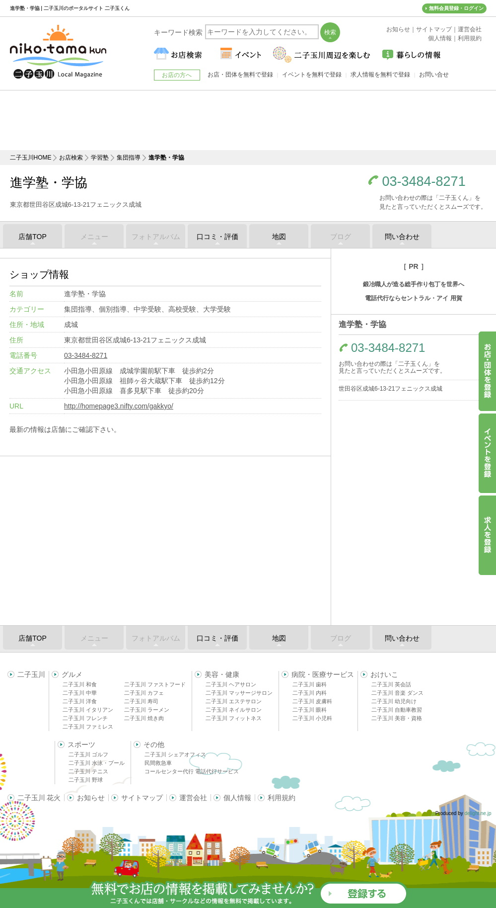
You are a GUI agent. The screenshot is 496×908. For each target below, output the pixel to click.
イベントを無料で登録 (312, 74)
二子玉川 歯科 (309, 684)
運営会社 (193, 798)
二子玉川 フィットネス (234, 718)
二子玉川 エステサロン (234, 701)
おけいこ (384, 674)
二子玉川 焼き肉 (144, 718)
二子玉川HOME (31, 157)
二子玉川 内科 (309, 693)
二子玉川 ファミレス (88, 727)
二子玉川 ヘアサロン (231, 684)
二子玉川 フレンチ (85, 718)
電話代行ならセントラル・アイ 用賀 (413, 298)
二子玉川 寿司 (141, 701)
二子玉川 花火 (39, 798)
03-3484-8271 (424, 181)
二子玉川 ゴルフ (88, 754)
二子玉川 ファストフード (155, 684)
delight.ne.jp (478, 813)
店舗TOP (32, 237)
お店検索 (71, 157)
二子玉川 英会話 (391, 684)
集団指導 (129, 157)
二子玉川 (31, 674)
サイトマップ (142, 798)
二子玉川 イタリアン (88, 710)
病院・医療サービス (322, 674)
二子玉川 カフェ (144, 693)
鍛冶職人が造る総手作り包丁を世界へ (413, 284)
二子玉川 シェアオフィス (175, 754)
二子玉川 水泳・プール (97, 763)
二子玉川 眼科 (309, 710)
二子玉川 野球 (86, 780)
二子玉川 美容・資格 (396, 718)
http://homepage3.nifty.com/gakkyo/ (118, 406)
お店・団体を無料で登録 (240, 74)
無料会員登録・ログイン (456, 8)
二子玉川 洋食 (80, 701)
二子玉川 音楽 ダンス (397, 693)
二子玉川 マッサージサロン (239, 693)
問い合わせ (402, 237)
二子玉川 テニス (88, 771)
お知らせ (91, 798)
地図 (279, 237)
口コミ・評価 (217, 237)
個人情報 (237, 798)
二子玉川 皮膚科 (312, 701)
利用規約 (281, 798)
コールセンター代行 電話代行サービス (191, 771)
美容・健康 (222, 674)
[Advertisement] (248, 120)
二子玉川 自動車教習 (396, 710)
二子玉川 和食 (80, 684)
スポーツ (81, 744)
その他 (153, 744)
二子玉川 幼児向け (394, 701)
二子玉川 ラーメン (146, 710)
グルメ (72, 674)
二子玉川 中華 (80, 693)
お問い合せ (434, 74)
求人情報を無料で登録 (380, 74)
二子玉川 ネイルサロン (234, 710)
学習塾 (100, 157)
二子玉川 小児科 (312, 718)
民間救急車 (158, 763)
